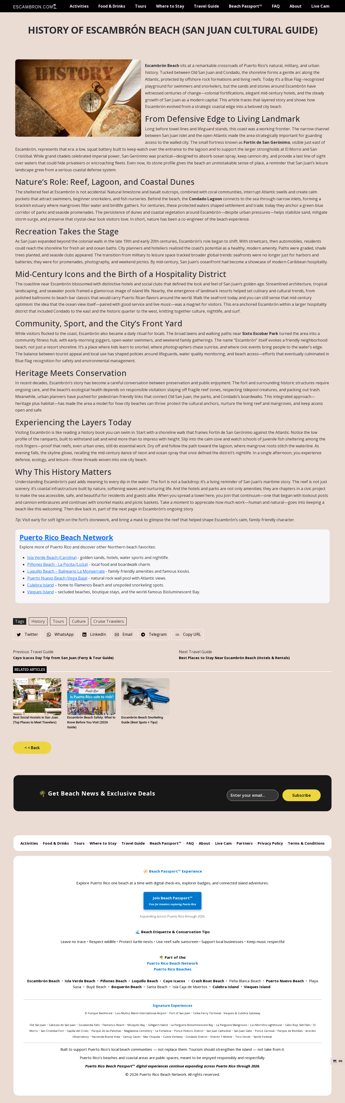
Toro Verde (243, 1036)
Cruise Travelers (108, 621)
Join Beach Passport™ (172, 900)
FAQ (276, 6)
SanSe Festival (262, 1036)
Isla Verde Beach (80, 980)
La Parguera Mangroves (231, 1025)
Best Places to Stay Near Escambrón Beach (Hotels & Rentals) (234, 657)
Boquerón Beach (126, 986)
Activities (79, 6)
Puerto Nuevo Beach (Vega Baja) (57, 578)
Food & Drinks (111, 6)
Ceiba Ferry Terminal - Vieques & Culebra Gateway (226, 1013)
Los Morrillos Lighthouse (266, 1025)
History (38, 621)
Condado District (196, 1036)
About (296, 6)
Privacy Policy (270, 843)
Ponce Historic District (188, 1031)
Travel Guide (206, 6)
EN (337, 1061)
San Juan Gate (243, 1031)
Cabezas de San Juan (62, 1025)
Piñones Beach (113, 980)
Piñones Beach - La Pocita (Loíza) (57, 564)
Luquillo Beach (145, 980)
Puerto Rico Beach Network (66, 537)
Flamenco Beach (113, 1025)
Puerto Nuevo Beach (285, 980)
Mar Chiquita (151, 1036)
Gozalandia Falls (89, 1025)
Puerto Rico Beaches (172, 969)
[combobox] (338, 1061)
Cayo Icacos (174, 980)
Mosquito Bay (136, 1025)
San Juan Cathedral (218, 1031)
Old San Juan (37, 1025)
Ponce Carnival (265, 1031)
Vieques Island (40, 592)
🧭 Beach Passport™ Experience (172, 871)
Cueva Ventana (173, 1036)
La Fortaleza (163, 1031)
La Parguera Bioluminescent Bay (192, 1025)
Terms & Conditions (306, 843)
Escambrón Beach (43, 980)
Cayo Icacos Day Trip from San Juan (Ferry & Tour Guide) (63, 657)
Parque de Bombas (290, 1031)
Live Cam (320, 6)
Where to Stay (170, 6)
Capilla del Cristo (78, 1031)
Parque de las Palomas (106, 1031)
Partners (245, 843)
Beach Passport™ (245, 6)
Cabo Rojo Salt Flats (297, 1025)
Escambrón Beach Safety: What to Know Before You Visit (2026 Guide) (91, 722)
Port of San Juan (179, 1013)
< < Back (32, 747)
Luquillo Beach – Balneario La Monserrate (66, 571)
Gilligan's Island (158, 1025)
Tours (140, 6)
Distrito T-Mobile (221, 1036)
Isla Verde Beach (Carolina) (52, 557)
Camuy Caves (131, 1036)
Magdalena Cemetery (138, 1031)
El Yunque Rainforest (98, 1013)
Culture (79, 621)
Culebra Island (40, 585)
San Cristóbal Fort (52, 1031)
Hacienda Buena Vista (106, 1036)
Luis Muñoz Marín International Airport (140, 1013)
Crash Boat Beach (207, 980)
